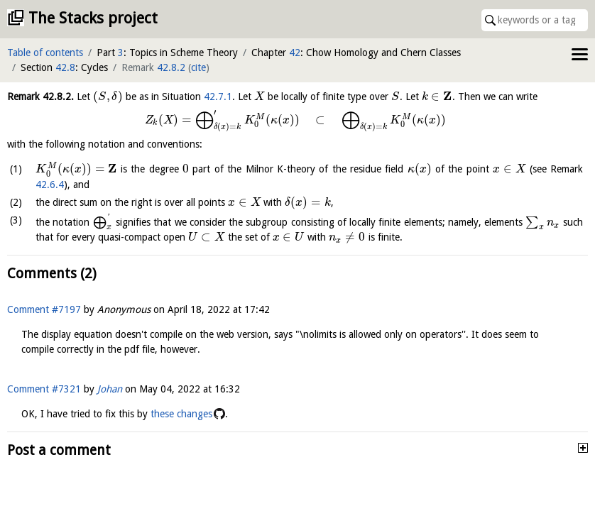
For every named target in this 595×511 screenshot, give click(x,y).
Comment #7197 (44, 309)
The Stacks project (93, 18)
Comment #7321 (44, 389)
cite (198, 67)
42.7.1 (218, 96)
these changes (181, 413)
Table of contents (45, 52)
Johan (109, 389)
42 (294, 52)
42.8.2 (171, 67)
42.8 (65, 67)
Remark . (40, 96)
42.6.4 (50, 184)
